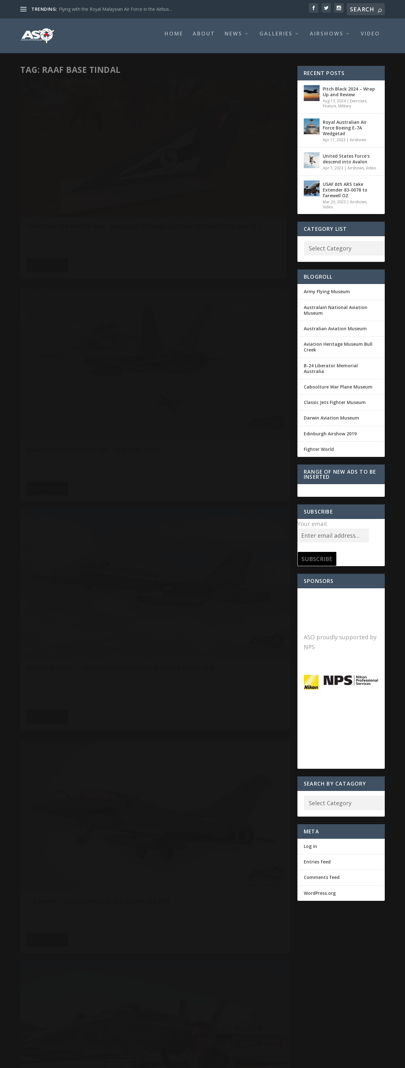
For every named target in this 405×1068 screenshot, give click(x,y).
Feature (329, 110)
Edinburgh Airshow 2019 (330, 438)
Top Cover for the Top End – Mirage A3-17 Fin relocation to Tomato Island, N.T (84, 178)
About (204, 38)
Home (174, 38)
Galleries (276, 38)
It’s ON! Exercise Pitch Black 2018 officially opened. (213, 516)
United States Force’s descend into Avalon (346, 163)
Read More (47, 249)
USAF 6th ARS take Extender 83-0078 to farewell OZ (345, 194)
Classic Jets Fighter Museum (335, 407)
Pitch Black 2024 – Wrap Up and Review (349, 96)
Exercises (87, 370)
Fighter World (319, 454)
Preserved (106, 194)
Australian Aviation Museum (335, 333)
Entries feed (317, 866)
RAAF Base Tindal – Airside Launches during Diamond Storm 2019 (79, 356)
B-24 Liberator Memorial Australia (331, 373)
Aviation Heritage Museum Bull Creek (338, 351)
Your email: (312, 528)
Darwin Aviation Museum (331, 422)
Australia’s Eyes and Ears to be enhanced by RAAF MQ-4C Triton (73, 772)
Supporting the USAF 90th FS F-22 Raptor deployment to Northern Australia (215, 695)
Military (89, 194)
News (233, 38)
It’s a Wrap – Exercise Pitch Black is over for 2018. (224, 345)
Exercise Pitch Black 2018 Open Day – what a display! (79, 557)
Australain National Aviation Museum (335, 314)
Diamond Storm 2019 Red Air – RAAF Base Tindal (222, 170)
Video (370, 38)
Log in (310, 851)
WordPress (123, 1061)
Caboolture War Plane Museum (338, 391)
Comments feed (322, 882)
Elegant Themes (64, 1061)
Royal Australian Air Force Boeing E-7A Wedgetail (345, 132)
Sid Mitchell (42, 194)
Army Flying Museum (327, 296)
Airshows (327, 38)
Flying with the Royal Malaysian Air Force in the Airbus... (115, 9)
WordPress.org (320, 897)
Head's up (246, 529)
